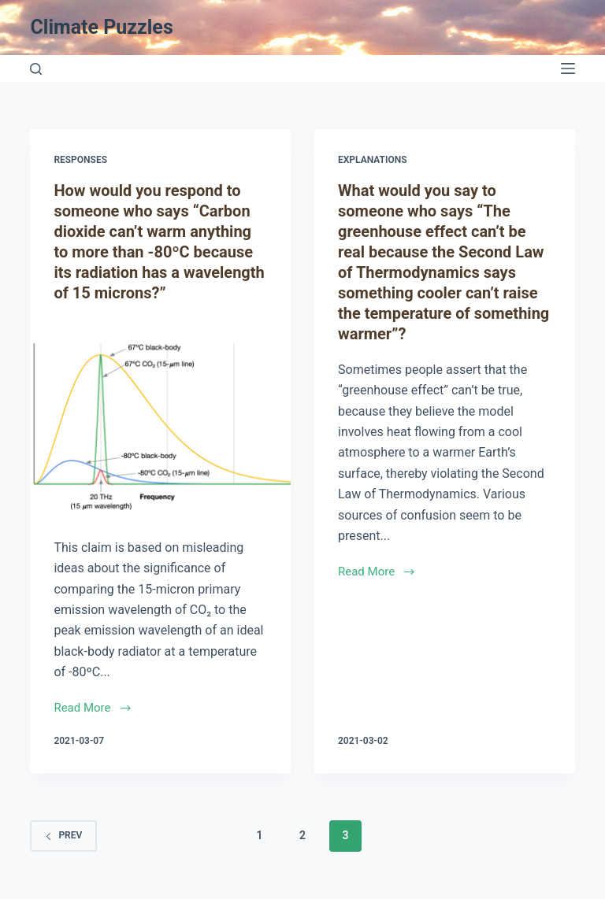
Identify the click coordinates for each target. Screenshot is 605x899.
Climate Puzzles (101, 27)
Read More (92, 708)
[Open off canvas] (568, 68)
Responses (80, 159)
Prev (63, 835)
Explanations (372, 159)
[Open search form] (36, 69)
